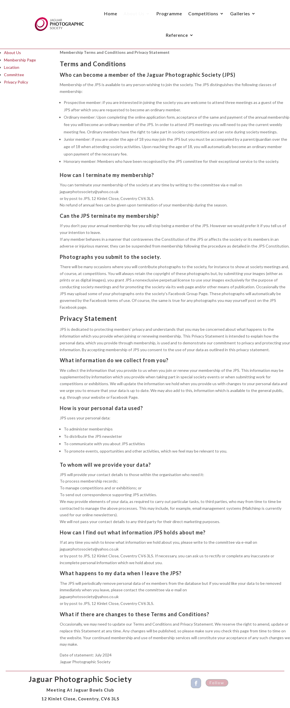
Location (11, 67)
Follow (217, 682)
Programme (169, 13)
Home (110, 13)
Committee (14, 74)
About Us (133, 13)
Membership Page (20, 59)
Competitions (203, 13)
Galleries (240, 13)
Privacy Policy (16, 82)
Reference (177, 35)
